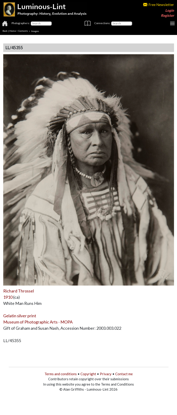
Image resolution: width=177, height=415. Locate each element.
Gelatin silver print (19, 315)
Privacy (106, 374)
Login (169, 10)
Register (167, 15)
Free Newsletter (158, 4)
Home (12, 30)
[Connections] (121, 23)
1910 (7, 297)
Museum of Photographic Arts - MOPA (38, 321)
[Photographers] (41, 23)
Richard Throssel (18, 290)
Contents (23, 30)
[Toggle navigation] (172, 23)
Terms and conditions (60, 374)
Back (5, 30)
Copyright (88, 374)
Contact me (124, 374)
